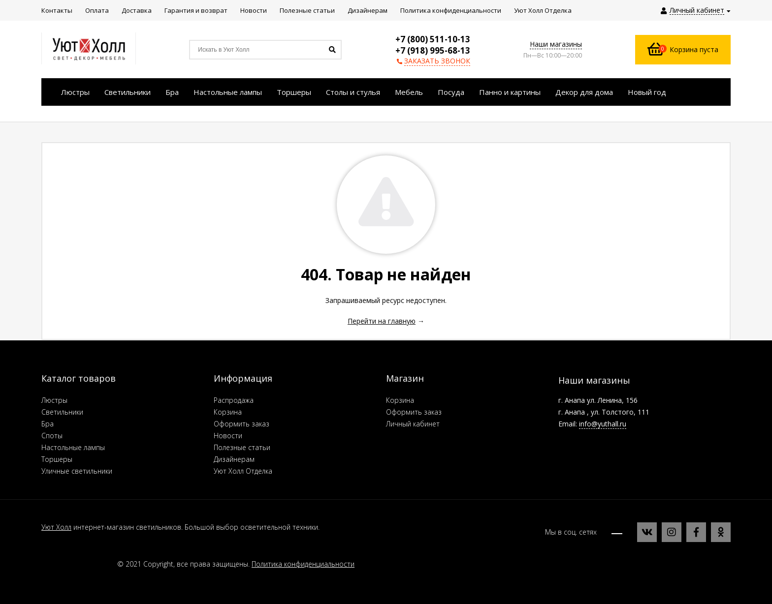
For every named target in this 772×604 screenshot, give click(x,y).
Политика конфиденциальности (303, 564)
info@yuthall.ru (602, 423)
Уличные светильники (76, 471)
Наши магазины (556, 44)
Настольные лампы (73, 447)
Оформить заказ (241, 423)
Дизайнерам (234, 459)
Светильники (62, 412)
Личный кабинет (413, 423)
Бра (47, 423)
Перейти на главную (382, 321)
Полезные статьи (242, 447)
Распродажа (234, 400)
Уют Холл (56, 527)
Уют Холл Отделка (243, 471)
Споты (52, 435)
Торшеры (56, 459)
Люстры (54, 400)
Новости (228, 435)
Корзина (228, 412)
